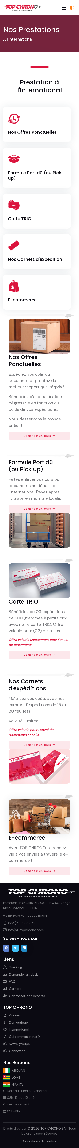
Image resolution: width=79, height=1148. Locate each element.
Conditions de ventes (39, 1141)
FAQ (9, 981)
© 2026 (47, 1128)
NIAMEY (13, 1084)
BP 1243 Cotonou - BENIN (25, 916)
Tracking (12, 967)
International (16, 1029)
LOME (11, 1077)
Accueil (11, 1015)
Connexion (14, 1051)
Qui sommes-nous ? (21, 1036)
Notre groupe (16, 1044)
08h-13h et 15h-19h (19, 1097)
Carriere (12, 988)
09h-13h (11, 1111)
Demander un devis (39, 436)
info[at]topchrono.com (23, 930)
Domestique (15, 1022)
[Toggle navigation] (64, 7)
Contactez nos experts (24, 996)
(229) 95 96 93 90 (20, 923)
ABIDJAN (14, 1070)
